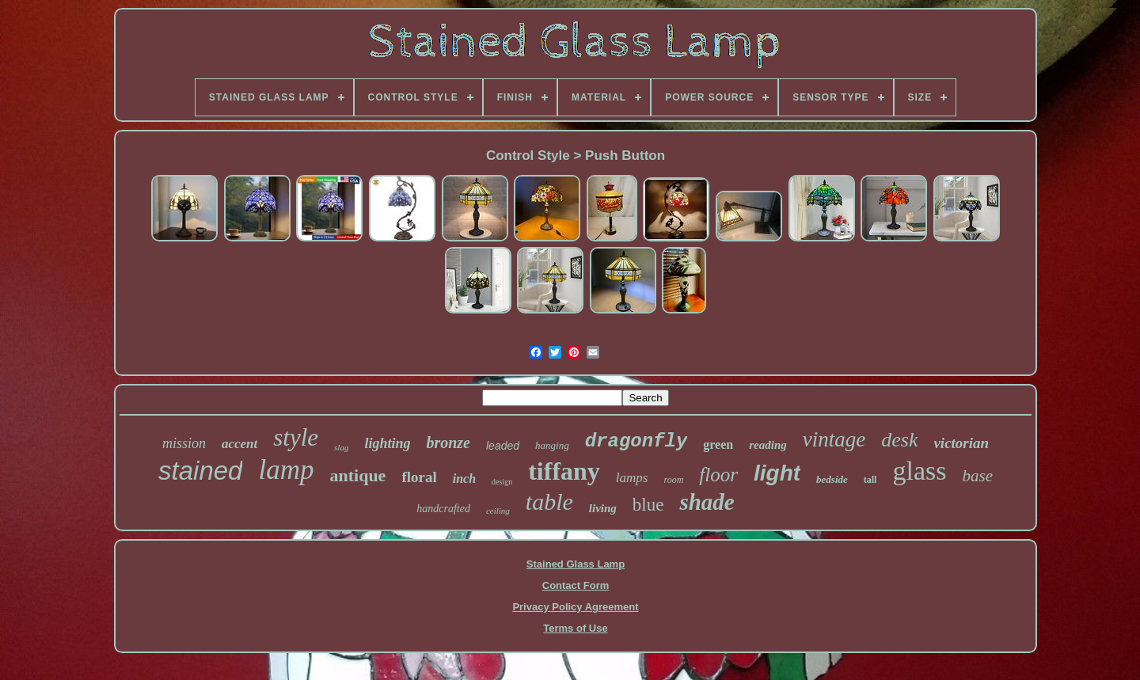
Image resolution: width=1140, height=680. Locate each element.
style (295, 437)
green (718, 444)
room (673, 479)
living (603, 508)
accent (239, 443)
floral (418, 477)
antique (357, 475)
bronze (448, 442)
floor (718, 474)
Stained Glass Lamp (575, 564)
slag (341, 447)
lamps (632, 477)
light (777, 473)
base (977, 475)
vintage (834, 439)
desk (899, 439)
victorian (961, 443)
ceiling (498, 510)
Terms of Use (575, 628)
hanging (552, 445)
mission (184, 443)
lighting (387, 443)
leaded (502, 445)
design (502, 481)
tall (870, 479)
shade (706, 502)
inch (464, 478)
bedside (832, 479)
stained (200, 470)
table (549, 501)
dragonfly (636, 441)
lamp (286, 469)
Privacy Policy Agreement (575, 607)
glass (919, 470)
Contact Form (576, 585)
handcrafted (443, 509)
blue (648, 505)
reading (768, 445)
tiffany (564, 471)
